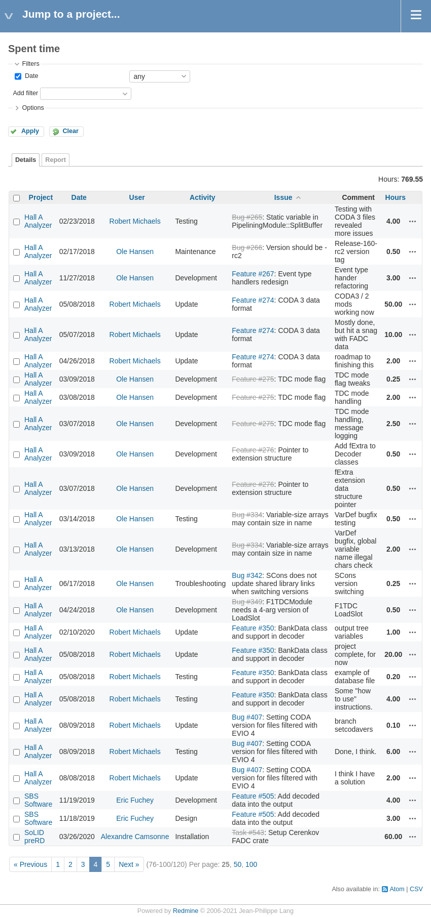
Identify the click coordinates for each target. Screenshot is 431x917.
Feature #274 (253, 300)
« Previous (30, 864)
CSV (416, 889)
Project (41, 197)
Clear (70, 131)
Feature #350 (253, 628)
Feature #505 (253, 796)
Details (25, 159)
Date (30, 75)
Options (33, 107)
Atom (396, 889)
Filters (30, 63)
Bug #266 (247, 247)
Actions (413, 221)
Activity (203, 197)
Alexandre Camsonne (135, 836)
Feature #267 (253, 274)
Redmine (185, 910)
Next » (129, 864)
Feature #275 (253, 379)
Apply (30, 131)
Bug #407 (247, 717)
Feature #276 (253, 450)
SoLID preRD (34, 836)
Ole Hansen (135, 251)
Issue (283, 197)
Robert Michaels (135, 221)
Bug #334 (247, 515)
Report (55, 159)
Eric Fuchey (135, 800)
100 (251, 864)
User (137, 197)
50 (238, 864)
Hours (395, 197)
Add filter (25, 93)
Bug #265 (247, 217)
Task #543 (248, 832)
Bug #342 (247, 575)
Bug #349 (247, 602)
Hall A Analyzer (38, 221)
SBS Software (38, 800)
